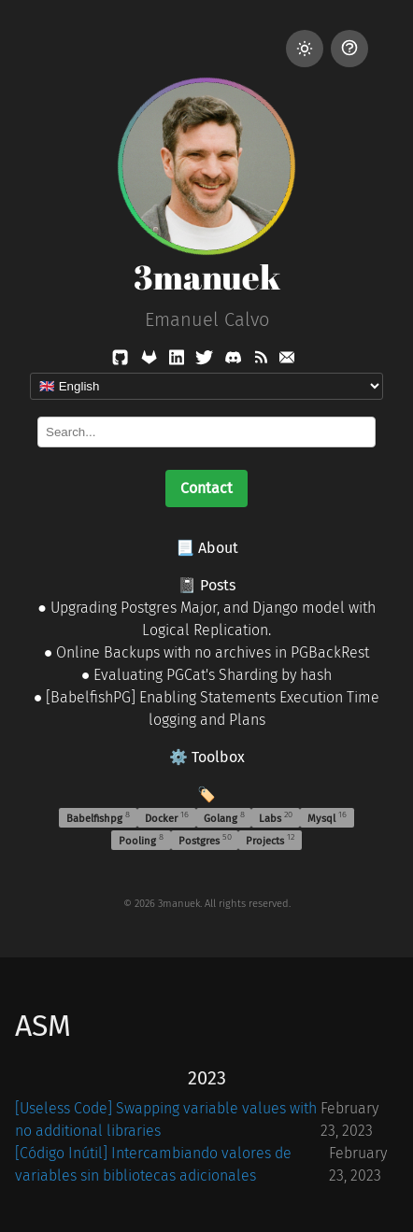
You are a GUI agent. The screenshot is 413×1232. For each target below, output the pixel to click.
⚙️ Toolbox (207, 757)
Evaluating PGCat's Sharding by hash (212, 675)
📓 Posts (206, 585)
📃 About (207, 548)
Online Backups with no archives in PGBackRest (212, 652)
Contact (206, 488)
